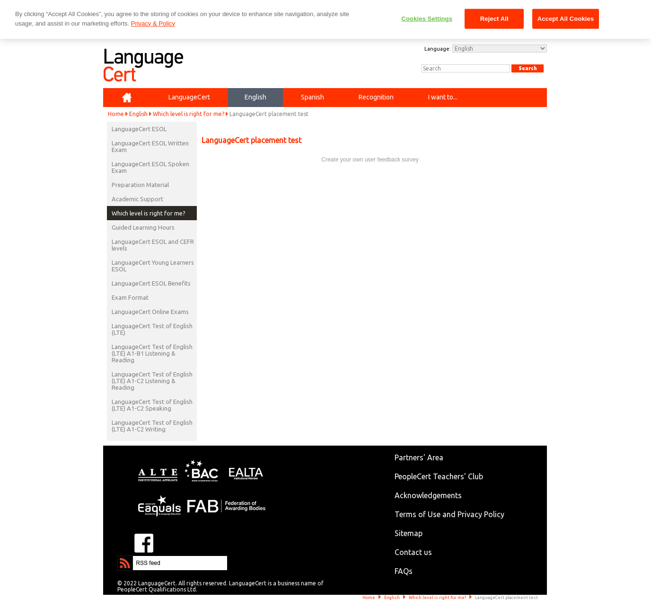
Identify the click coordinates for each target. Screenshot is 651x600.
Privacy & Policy (153, 23)
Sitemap (408, 533)
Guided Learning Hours (143, 227)
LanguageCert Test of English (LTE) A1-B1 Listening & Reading (152, 353)
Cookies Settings (426, 18)
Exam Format (130, 297)
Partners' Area (419, 457)
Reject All (494, 18)
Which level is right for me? (188, 114)
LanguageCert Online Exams (150, 311)
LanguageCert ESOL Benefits (151, 283)
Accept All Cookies (565, 18)
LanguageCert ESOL (139, 128)
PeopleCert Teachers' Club (439, 476)
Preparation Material (140, 184)
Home (116, 114)
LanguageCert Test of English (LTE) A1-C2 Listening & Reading (152, 381)
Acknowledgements (428, 495)
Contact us (413, 552)
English (138, 114)
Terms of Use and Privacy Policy (449, 514)
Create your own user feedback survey (369, 159)
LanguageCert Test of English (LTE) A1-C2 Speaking (152, 405)
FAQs (404, 571)
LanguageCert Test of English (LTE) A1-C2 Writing (152, 425)
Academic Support (137, 199)
